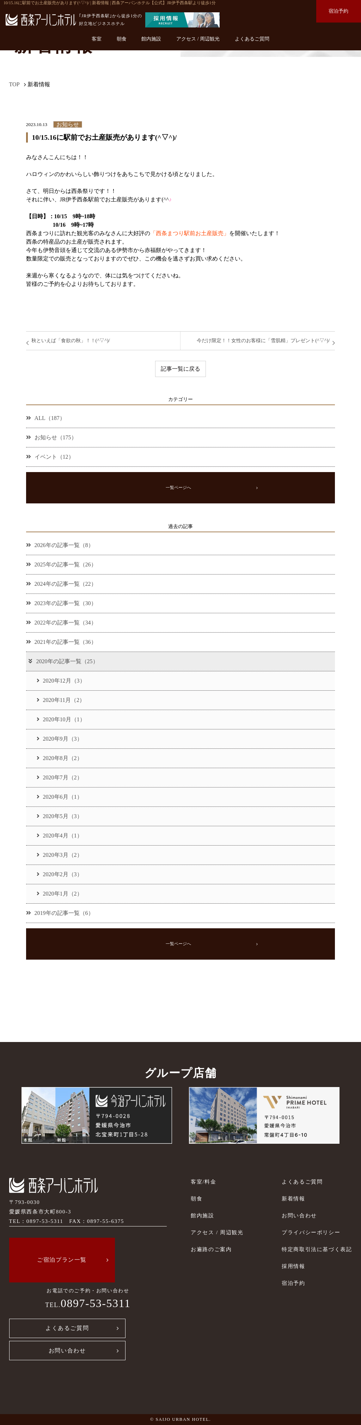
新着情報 (293, 1198)
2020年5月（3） (59, 816)
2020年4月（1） (59, 836)
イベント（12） (50, 457)
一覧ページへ (178, 487)
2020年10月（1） (61, 719)
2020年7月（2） (59, 777)
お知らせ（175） (51, 437)
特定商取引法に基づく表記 (317, 1249)
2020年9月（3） (59, 739)
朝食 (122, 39)
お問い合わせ (67, 1351)
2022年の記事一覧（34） (61, 623)
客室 (97, 39)
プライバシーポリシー (311, 1232)
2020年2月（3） (59, 874)
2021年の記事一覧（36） (61, 642)
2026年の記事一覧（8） (60, 545)
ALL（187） (45, 418)
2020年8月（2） (59, 758)
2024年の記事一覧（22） (61, 584)
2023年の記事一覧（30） (61, 603)
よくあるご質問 (252, 39)
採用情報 (293, 1266)
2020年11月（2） (61, 700)
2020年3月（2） (59, 855)
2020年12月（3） (61, 681)
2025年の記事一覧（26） (61, 564)
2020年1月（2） (59, 894)
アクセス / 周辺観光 (198, 39)
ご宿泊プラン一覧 (62, 1260)
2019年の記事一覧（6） (60, 913)
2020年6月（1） (59, 797)
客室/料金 (203, 1182)
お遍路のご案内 (211, 1249)
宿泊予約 (338, 11)
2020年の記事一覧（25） (62, 661)
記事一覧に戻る (180, 369)
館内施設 (151, 39)
